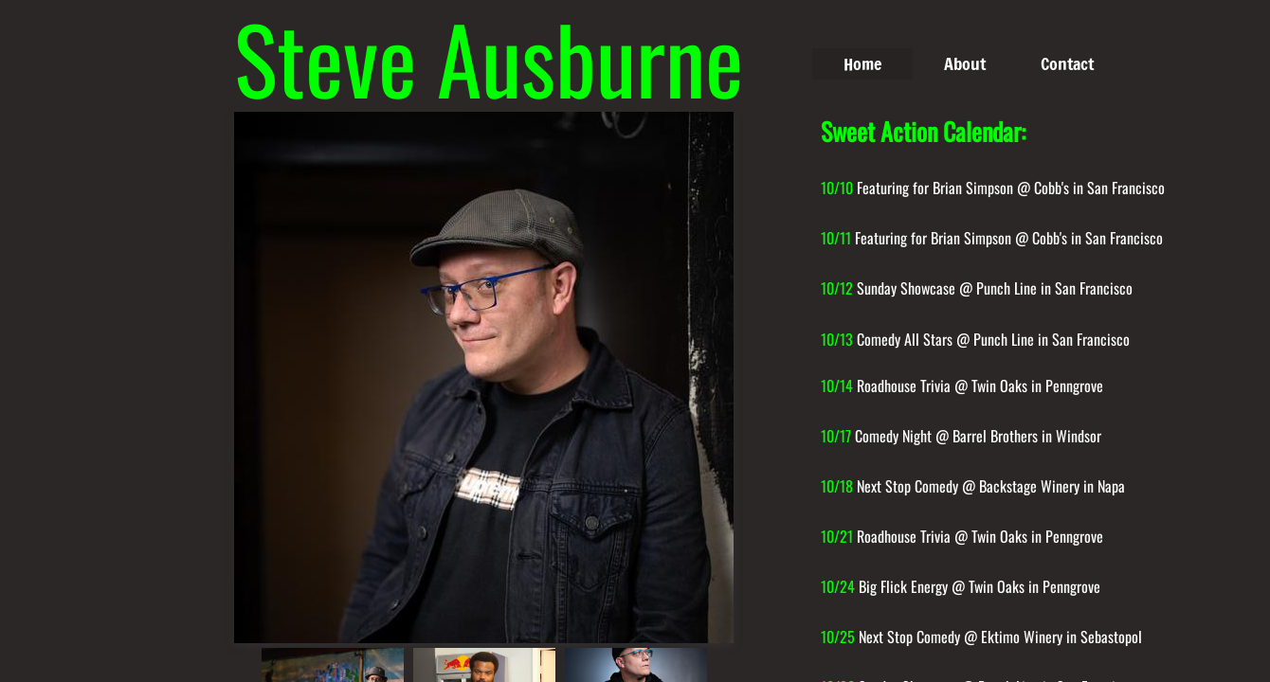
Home (862, 63)
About (965, 63)
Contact (1067, 63)
